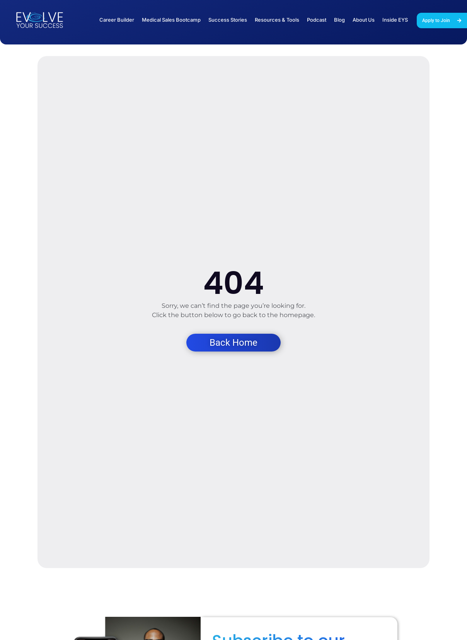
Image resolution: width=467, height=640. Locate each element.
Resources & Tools (277, 20)
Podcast (316, 20)
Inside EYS (395, 20)
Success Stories (227, 20)
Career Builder (116, 20)
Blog (339, 20)
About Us (364, 20)
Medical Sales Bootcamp (171, 20)
